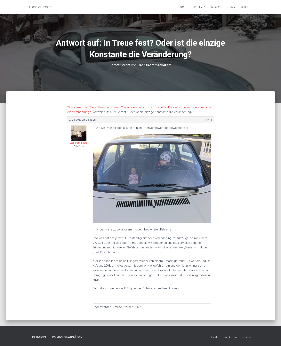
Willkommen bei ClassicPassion (88, 107)
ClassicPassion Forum (135, 107)
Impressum (39, 336)
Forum (232, 7)
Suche (245, 7)
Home (182, 7)
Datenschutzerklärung (67, 336)
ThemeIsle (245, 337)
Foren (115, 107)
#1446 (208, 119)
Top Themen (198, 7)
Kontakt (216, 7)
